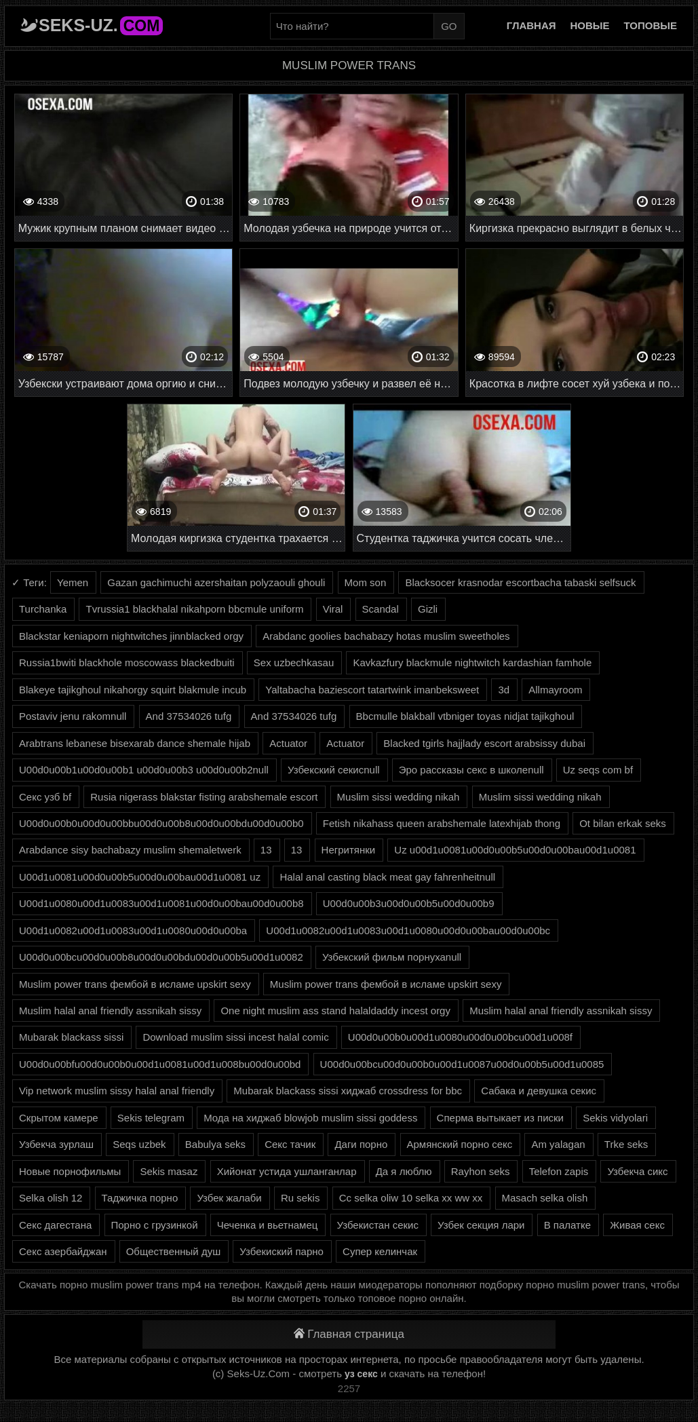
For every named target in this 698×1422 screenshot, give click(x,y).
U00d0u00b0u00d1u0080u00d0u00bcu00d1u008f (460, 1037)
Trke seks (626, 1144)
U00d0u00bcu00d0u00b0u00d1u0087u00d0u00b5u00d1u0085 (462, 1064)
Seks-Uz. (101, 25)
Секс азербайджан (63, 1251)
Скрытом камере (58, 1117)
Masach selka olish (545, 1198)
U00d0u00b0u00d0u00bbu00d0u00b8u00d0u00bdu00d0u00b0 (161, 823)
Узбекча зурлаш (56, 1144)
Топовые (650, 25)
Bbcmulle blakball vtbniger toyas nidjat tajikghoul (465, 716)
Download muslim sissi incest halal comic (235, 1037)
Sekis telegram (151, 1117)
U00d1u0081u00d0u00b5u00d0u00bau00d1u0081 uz (139, 877)
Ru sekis (300, 1198)
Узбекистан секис (378, 1225)
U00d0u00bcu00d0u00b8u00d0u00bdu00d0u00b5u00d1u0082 (161, 957)
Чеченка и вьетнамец (267, 1225)
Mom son (366, 582)
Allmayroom (555, 689)
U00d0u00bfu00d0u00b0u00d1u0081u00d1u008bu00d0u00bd (159, 1064)
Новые (590, 25)
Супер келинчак (380, 1251)
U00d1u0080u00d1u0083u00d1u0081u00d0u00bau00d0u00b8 (161, 903)
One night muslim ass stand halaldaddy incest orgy (335, 1010)
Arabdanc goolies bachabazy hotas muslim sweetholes (386, 636)
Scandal (380, 609)
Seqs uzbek (139, 1144)
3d (503, 689)
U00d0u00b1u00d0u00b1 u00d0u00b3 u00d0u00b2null (144, 769)
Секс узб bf (45, 797)
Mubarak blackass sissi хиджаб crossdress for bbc (347, 1090)
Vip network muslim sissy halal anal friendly (116, 1090)
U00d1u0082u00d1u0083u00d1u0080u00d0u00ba (133, 930)
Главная (531, 25)
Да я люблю (404, 1171)
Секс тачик (290, 1144)
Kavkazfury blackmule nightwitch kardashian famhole (472, 662)
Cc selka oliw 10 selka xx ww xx (411, 1198)
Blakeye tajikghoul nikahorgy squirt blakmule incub (132, 689)
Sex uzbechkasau (294, 662)
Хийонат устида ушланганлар (287, 1171)
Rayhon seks (480, 1171)
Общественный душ (173, 1251)
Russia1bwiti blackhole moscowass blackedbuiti (127, 662)
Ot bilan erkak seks (622, 823)
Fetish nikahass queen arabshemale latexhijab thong (441, 823)
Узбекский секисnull (334, 769)
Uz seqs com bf (598, 769)
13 (266, 850)
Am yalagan (558, 1144)
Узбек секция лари (481, 1225)
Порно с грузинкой (154, 1225)
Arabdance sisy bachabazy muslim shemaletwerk (130, 850)
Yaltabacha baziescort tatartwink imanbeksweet (372, 689)
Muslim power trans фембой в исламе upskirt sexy (135, 984)
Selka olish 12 (50, 1198)
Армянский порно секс (460, 1144)
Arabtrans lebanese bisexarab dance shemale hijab (134, 743)
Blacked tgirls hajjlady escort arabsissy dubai (484, 743)
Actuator (288, 743)
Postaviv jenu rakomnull (72, 716)
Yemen (72, 582)
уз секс (361, 1373)
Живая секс (637, 1225)
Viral (333, 609)
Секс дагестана (55, 1225)
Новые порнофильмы (70, 1171)
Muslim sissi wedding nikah (398, 797)
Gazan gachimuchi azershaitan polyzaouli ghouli (216, 582)
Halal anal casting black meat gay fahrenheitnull (387, 877)
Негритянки (349, 850)
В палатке (567, 1225)
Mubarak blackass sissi (71, 1037)
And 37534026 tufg (189, 716)
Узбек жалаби (229, 1198)
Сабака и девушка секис (538, 1090)
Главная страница (349, 1334)
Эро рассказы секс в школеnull (471, 769)
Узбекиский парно (281, 1251)
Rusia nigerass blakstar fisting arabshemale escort (203, 797)
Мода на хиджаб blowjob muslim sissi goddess (310, 1117)
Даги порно (360, 1144)
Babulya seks (215, 1144)
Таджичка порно (140, 1198)
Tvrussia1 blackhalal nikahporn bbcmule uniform (194, 609)
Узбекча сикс (637, 1171)
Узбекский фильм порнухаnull (391, 957)
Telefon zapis (559, 1171)
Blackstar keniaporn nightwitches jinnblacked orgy (131, 636)
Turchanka (42, 609)
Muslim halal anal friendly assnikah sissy (110, 1010)
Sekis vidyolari (615, 1117)
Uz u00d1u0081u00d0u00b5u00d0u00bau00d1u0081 (515, 850)
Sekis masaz (168, 1171)
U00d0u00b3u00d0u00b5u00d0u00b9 (409, 903)
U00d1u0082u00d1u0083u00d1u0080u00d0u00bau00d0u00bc (408, 930)
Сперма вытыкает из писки (500, 1117)
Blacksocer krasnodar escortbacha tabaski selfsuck (520, 582)
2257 (349, 1388)
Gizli (428, 609)
